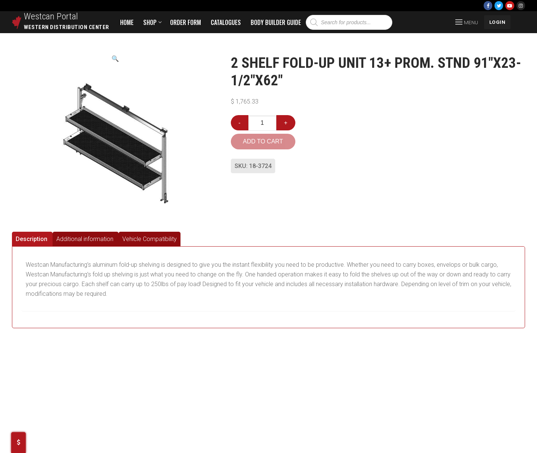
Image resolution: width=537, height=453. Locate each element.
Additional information (84, 239)
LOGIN (497, 22)
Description (31, 239)
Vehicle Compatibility (149, 239)
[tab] (32, 239)
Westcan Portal (51, 16)
